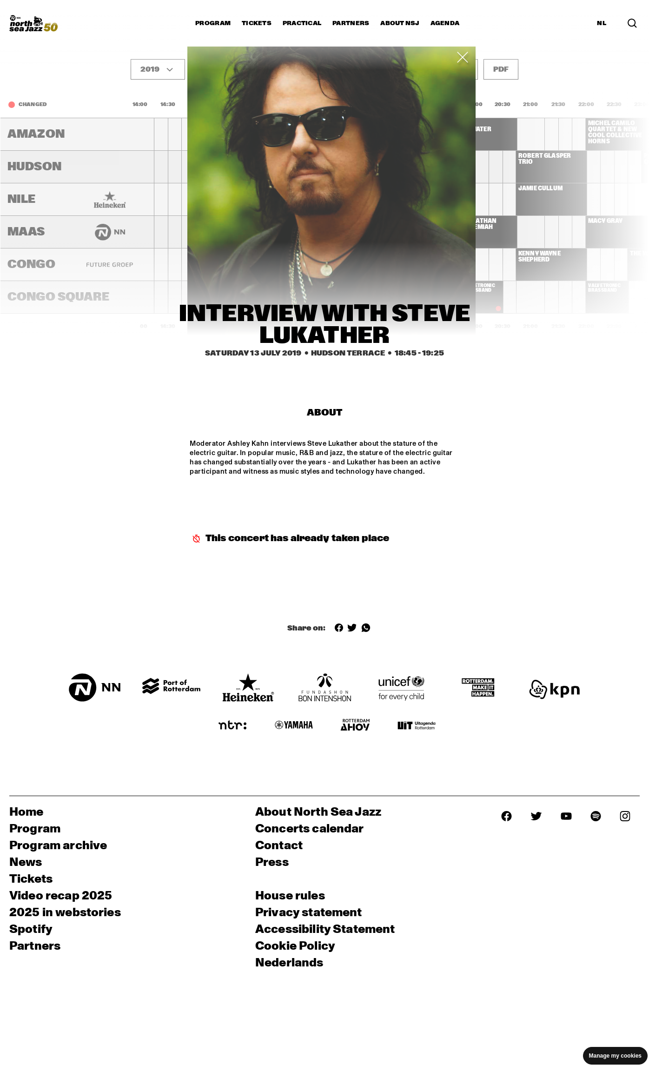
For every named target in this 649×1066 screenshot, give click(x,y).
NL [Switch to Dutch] (601, 23)
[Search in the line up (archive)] (632, 23)
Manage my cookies (615, 1056)
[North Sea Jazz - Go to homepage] (33, 23)
